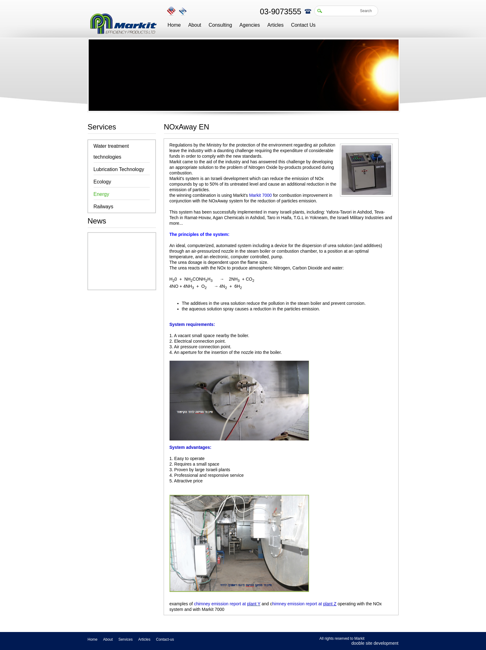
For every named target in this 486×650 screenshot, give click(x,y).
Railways (103, 206)
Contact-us (165, 639)
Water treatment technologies (111, 151)
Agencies (250, 25)
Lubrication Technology (119, 169)
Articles (275, 25)
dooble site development (375, 643)
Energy (101, 194)
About (194, 25)
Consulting (220, 25)
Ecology (102, 181)
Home (174, 25)
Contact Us (303, 25)
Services (125, 639)
